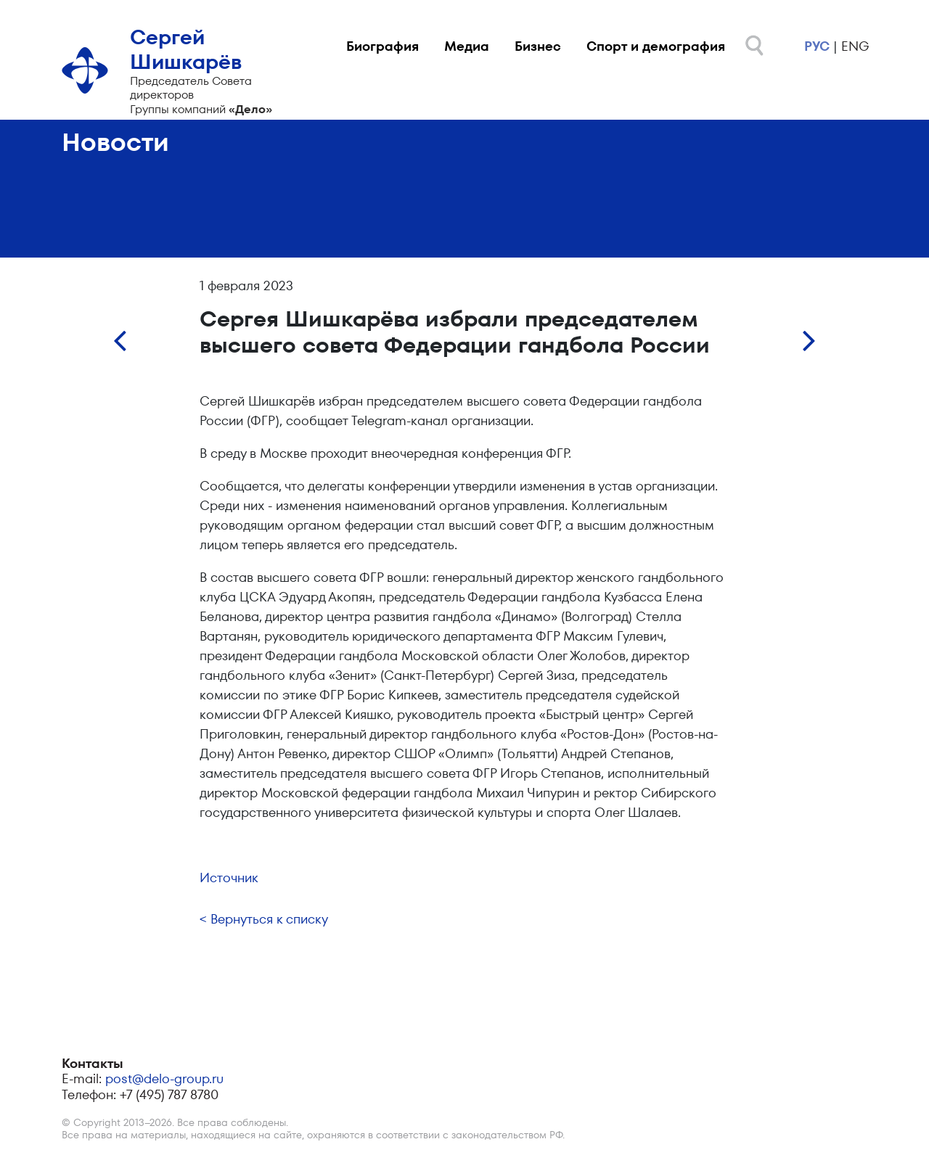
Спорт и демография (655, 46)
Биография (382, 46)
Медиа (466, 46)
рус (817, 46)
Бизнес (538, 46)
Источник (229, 877)
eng (855, 46)
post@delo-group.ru (164, 1078)
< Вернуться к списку (264, 919)
